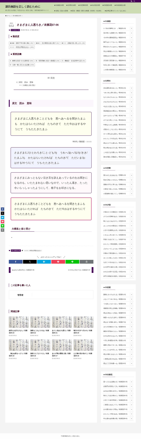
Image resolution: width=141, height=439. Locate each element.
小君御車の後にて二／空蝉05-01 (118, 193)
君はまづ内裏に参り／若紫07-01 (118, 322)
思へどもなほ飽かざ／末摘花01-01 (118, 381)
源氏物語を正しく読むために (22, 6)
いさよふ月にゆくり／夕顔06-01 (118, 235)
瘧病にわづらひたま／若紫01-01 (118, 294)
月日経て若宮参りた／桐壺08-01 (118, 60)
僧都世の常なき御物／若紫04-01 (118, 308)
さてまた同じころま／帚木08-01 (118, 120)
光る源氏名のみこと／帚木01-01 (118, 88)
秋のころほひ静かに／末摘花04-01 (118, 395)
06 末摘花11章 (15, 30)
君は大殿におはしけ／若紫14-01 (118, 354)
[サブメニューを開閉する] (131, 28)
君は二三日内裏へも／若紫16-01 (118, 363)
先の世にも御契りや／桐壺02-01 (118, 33)
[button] (16, 262)
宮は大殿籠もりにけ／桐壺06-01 (118, 51)
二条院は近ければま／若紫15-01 (118, 358)
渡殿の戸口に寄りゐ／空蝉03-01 (118, 184)
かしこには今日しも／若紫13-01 (118, 349)
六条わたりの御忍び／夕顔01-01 (118, 212)
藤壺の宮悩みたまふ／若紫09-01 (118, 331)
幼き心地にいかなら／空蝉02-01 (118, 179)
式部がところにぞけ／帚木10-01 (118, 129)
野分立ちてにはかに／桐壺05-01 (118, 46)
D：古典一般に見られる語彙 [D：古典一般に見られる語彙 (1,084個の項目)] (22, 65)
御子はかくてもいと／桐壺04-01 (118, 42)
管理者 (20, 295)
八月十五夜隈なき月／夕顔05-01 (118, 230)
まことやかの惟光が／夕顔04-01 (118, 225)
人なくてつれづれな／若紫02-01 (118, 299)
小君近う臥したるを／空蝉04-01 (118, 189)
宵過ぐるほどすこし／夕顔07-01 (118, 239)
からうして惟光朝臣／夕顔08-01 (118, 244)
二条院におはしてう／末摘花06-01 (118, 404)
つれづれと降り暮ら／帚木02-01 (118, 92)
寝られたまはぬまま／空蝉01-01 (118, 175)
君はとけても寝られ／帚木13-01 (118, 143)
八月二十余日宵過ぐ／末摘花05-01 (118, 400)
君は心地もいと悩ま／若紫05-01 (118, 313)
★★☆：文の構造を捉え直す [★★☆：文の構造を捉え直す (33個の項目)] (47, 43)
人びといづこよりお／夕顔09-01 (118, 248)
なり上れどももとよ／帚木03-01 (118, 97)
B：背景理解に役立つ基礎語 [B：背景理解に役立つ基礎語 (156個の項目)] (47, 61)
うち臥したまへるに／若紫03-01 (118, 303)
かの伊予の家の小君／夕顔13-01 (118, 267)
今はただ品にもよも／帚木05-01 (118, 106)
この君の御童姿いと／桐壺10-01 (118, 69)
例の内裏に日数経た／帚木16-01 (118, 157)
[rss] (131, 1)
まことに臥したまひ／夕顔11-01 (118, 258)
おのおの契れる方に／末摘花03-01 (118, 391)
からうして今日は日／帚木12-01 (118, 138)
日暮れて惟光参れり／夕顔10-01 (118, 253)
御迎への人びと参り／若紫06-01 (118, 317)
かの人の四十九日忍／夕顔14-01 (118, 271)
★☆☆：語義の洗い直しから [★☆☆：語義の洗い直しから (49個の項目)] (73, 43)
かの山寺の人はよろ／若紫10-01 (118, 336)
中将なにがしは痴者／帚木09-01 (118, 124)
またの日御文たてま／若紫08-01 (118, 326)
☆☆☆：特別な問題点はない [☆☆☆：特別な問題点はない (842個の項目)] (22, 47)
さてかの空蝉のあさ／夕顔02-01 (118, 216)
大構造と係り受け (29, 85)
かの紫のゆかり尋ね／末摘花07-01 (118, 409)
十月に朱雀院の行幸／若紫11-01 (118, 340)
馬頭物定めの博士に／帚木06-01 (118, 111)
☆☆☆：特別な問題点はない (33, 250)
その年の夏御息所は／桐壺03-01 (118, 37)
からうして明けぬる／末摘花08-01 (118, 413)
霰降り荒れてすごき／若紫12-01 (118, 345)
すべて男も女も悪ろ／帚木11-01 (118, 134)
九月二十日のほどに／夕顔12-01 (118, 262)
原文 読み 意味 (26, 82)
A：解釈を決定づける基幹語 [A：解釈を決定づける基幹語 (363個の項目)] (21, 61)
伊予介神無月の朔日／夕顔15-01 (118, 276)
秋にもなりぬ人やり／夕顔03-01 (118, 221)
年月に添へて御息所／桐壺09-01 (118, 65)
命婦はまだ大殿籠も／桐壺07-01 (118, 56)
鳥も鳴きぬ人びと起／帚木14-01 (118, 147)
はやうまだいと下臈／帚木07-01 (118, 115)
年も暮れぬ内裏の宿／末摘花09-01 (118, 418)
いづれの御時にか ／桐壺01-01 (118, 28)
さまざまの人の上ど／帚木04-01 (118, 101)
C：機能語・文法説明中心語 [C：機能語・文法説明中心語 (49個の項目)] (73, 61)
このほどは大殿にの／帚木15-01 (118, 152)
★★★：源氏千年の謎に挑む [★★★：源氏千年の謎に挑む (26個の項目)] (21, 43)
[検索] (134, 1)
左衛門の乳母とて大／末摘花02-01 (118, 386)
